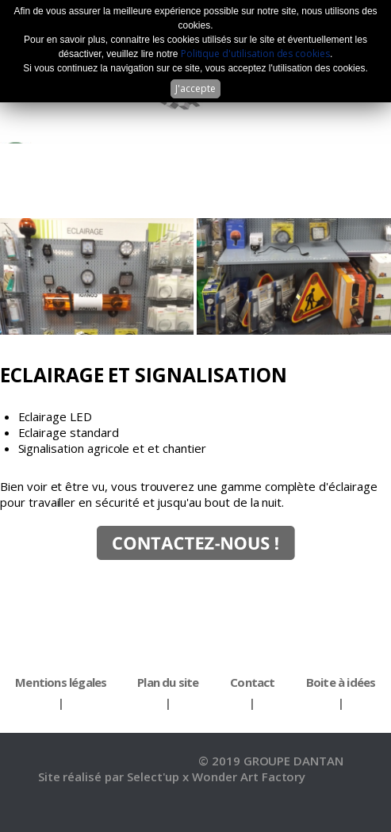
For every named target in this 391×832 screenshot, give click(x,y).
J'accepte (195, 88)
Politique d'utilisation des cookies (255, 53)
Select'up (155, 776)
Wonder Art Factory (248, 776)
